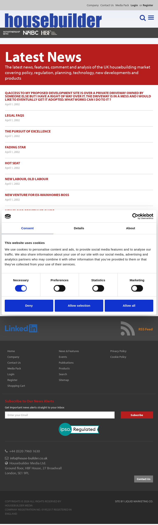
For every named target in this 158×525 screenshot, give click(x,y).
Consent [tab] (27, 228)
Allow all (129, 305)
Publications (66, 362)
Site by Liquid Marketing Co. (134, 501)
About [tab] (130, 228)
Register (12, 380)
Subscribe (137, 415)
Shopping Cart (16, 386)
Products (64, 368)
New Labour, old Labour (26, 179)
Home (11, 351)
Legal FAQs (14, 115)
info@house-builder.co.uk (28, 458)
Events (63, 357)
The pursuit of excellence (28, 131)
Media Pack (122, 5)
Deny (29, 305)
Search (63, 374)
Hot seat (12, 163)
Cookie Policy (118, 357)
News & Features (69, 351)
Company (93, 5)
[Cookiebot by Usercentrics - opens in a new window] (135, 216)
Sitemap (64, 380)
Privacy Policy (118, 351)
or (146, 5)
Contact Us (107, 5)
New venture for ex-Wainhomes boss (37, 195)
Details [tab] (79, 228)
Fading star (15, 147)
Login (10, 374)
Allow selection (79, 305)
